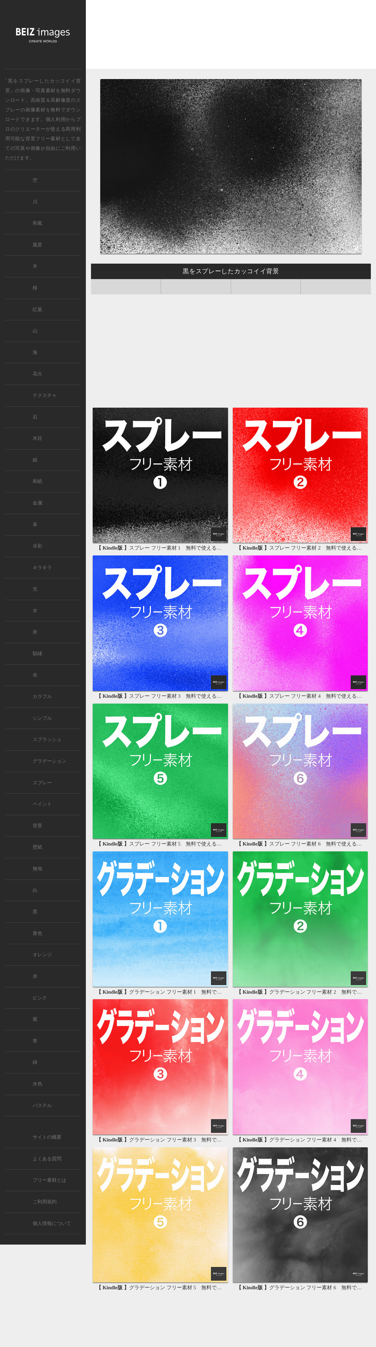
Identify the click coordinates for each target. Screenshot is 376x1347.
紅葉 (37, 309)
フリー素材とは (49, 1180)
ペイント (42, 804)
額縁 (37, 653)
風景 (37, 244)
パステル (42, 1105)
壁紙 (37, 847)
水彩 (37, 546)
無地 (37, 868)
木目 (37, 438)
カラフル (42, 696)
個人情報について (52, 1223)
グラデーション (49, 761)
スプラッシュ (47, 739)
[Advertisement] (231, 36)
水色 (37, 1083)
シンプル (42, 718)
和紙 (37, 481)
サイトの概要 (47, 1137)
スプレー (42, 782)
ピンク (40, 998)
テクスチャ (45, 395)
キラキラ (42, 567)
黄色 (37, 933)
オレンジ (42, 954)
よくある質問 (47, 1158)
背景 (37, 825)
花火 (37, 373)
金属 (37, 503)
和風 (37, 223)
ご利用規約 (45, 1201)
